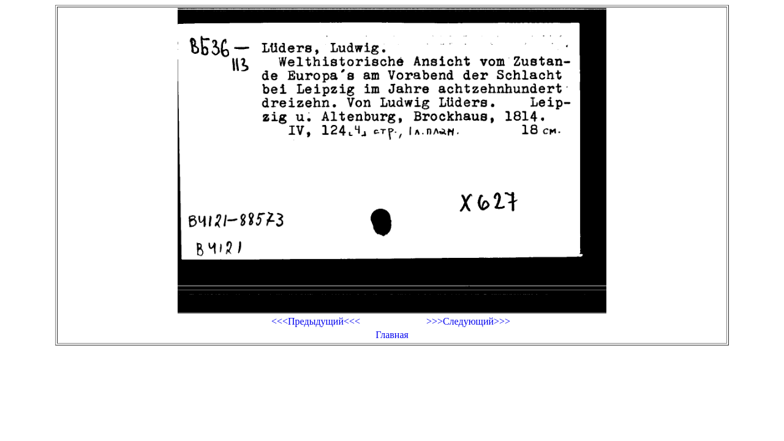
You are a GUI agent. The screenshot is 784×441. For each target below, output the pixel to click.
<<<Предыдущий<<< (315, 321)
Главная (392, 335)
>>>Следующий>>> (468, 321)
